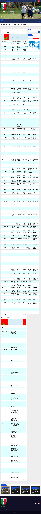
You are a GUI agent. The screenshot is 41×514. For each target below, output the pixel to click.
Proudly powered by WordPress (17, 512)
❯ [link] (25, 314)
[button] (12, 37)
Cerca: (16, 32)
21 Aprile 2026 (35, 491)
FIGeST (3, 11)
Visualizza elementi (5, 32)
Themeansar (26, 512)
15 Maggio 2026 (5, 491)
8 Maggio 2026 (15, 491)
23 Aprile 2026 (25, 491)
